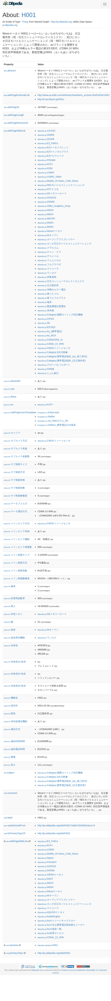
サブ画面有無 (14, 480)
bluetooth (12, 381)
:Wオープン (48, 235)
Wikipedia (35, 970)
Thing (25, 21)
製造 (10, 713)
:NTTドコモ (48, 189)
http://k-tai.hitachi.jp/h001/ (51, 99)
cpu (9, 388)
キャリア (12, 432)
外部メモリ (13, 614)
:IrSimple (47, 160)
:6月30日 (47, 327)
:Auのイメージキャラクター (56, 920)
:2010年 (46, 139)
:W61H (45, 214)
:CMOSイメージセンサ (54, 348)
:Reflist (46, 416)
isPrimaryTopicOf (14, 833)
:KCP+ (45, 164)
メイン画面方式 (15, 562)
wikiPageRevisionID (16, 123)
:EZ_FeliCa (48, 143)
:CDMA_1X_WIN (51, 344)
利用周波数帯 (14, 598)
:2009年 (46, 135)
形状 (10, 629)
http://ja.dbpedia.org (61, 21)
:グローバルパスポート (54, 364)
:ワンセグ (47, 272)
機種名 (11, 697)
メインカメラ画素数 (18, 547)
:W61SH (46, 218)
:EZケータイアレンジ (53, 147)
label (8, 817)
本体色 (11, 645)
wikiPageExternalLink (17, 95)
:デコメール (48, 256)
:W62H (45, 222)
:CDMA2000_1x (50, 339)
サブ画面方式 (14, 472)
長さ (10, 764)
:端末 (45, 302)
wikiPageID (11, 107)
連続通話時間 (14, 749)
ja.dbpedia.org (9, 25)
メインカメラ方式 (17, 523)
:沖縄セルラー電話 (52, 289)
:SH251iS (47, 197)
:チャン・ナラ (49, 252)
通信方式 (12, 729)
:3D (44, 323)
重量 (10, 757)
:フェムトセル (49, 260)
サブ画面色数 (14, 487)
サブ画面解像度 (15, 495)
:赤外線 (46, 310)
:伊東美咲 (47, 277)
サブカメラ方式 (15, 440)
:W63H (45, 227)
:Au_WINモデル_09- (53, 420)
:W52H (45, 210)
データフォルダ (15, 503)
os (8, 404)
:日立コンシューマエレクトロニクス (61, 281)
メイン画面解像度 (17, 578)
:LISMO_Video (49, 176)
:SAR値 (46, 369)
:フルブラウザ (49, 264)
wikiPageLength (14, 115)
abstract (10, 70)
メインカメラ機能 (17, 539)
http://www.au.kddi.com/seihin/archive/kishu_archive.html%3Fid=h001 (74, 95)
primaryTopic (14, 953)
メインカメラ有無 (17, 531)
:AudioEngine (49, 916)
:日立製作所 (48, 285)
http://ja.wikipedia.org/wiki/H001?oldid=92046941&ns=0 (66, 825)
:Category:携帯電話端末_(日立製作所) (62, 360)
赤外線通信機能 (15, 721)
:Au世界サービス (51, 933)
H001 (29, 15)
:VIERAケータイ (50, 874)
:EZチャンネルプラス (53, 151)
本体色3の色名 (15, 685)
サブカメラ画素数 (17, 456)
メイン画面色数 (15, 570)
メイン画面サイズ (17, 554)
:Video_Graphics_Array (54, 206)
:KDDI (45, 168)
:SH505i (46, 201)
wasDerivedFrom (15, 825)
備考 (10, 586)
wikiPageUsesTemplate (19, 412)
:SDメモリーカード (52, 193)
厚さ (10, 606)
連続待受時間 (14, 741)
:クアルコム (48, 247)
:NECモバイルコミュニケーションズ (61, 185)
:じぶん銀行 (48, 373)
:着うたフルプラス (52, 298)
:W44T (45, 878)
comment (10, 793)
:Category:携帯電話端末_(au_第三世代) (62, 356)
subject (9, 772)
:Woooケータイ (50, 231)
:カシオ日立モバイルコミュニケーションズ (64, 243)
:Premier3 (47, 862)
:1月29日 (47, 130)
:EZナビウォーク (51, 155)
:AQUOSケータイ (51, 912)
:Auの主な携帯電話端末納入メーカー (61, 924)
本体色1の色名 (15, 661)
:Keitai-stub (48, 412)
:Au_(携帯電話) (50, 331)
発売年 (11, 705)
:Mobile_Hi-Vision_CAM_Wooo (58, 181)
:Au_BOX (47, 335)
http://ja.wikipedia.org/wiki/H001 (54, 833)
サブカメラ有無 (15, 448)
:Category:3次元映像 (53, 352)
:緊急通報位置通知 (52, 306)
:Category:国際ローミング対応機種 (60, 314)
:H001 (48, 945)
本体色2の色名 (15, 673)
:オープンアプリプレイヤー (56, 239)
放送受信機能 (14, 637)
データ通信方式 (15, 511)
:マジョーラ (48, 268)
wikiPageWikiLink (15, 130)
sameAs (12, 945)
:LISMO (46, 172)
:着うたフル (48, 293)
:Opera (45, 858)
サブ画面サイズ (15, 464)
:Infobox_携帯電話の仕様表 (57, 425)
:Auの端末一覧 (49, 929)
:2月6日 (46, 318)
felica (10, 396)
